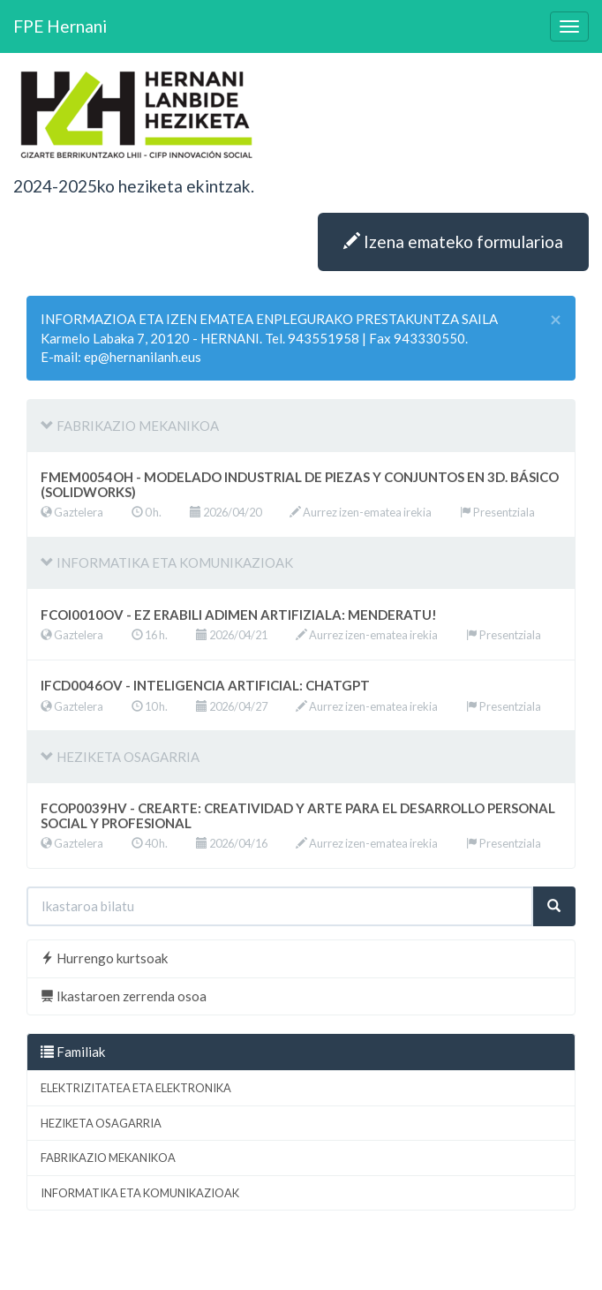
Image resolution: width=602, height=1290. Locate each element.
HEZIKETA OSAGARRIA (101, 1123)
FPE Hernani (60, 26)
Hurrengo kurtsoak (104, 958)
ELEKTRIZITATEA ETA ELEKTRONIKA (136, 1088)
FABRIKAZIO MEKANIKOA (108, 1157)
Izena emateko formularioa (453, 241)
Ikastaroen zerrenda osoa (124, 996)
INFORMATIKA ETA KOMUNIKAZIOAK (140, 1193)
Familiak (73, 1052)
